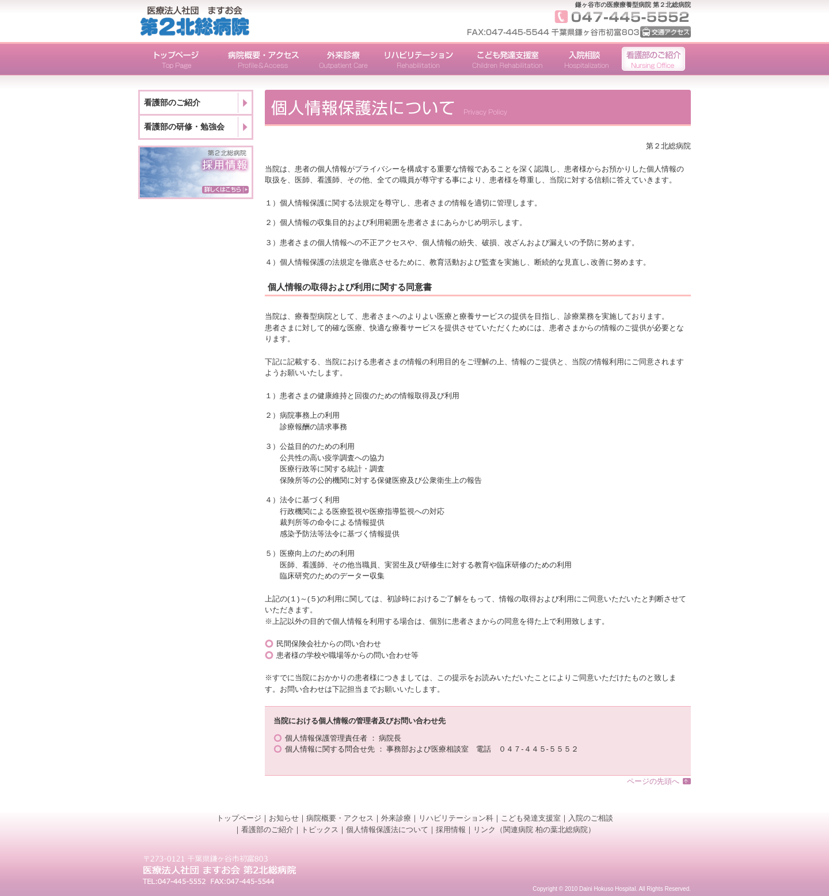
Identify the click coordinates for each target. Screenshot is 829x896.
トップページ (238, 818)
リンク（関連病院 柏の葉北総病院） (534, 829)
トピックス (320, 829)
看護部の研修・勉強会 (184, 126)
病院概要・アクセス (340, 818)
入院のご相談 (590, 818)
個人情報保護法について (387, 829)
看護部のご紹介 (172, 102)
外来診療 (396, 818)
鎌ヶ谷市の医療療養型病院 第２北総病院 (633, 4)
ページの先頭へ (653, 781)
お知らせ (284, 818)
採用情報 (451, 829)
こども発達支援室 (531, 818)
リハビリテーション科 (456, 818)
